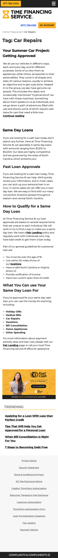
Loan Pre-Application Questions (29, 516)
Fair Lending (34, 232)
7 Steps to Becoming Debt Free (26, 447)
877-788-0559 (11, 3)
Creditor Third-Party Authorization (29, 488)
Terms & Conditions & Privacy (29, 474)
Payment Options (29, 530)
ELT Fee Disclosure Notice (29, 481)
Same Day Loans (18, 130)
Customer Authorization (29, 502)
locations (15, 264)
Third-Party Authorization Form (29, 509)
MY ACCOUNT (47, 25)
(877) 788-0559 (28, 25)
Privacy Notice (29, 461)
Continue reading (13, 116)
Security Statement (29, 468)
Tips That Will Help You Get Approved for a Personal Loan (25, 428)
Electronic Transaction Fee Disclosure (29, 495)
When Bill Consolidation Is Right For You (27, 438)
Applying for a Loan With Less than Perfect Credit (29, 418)
